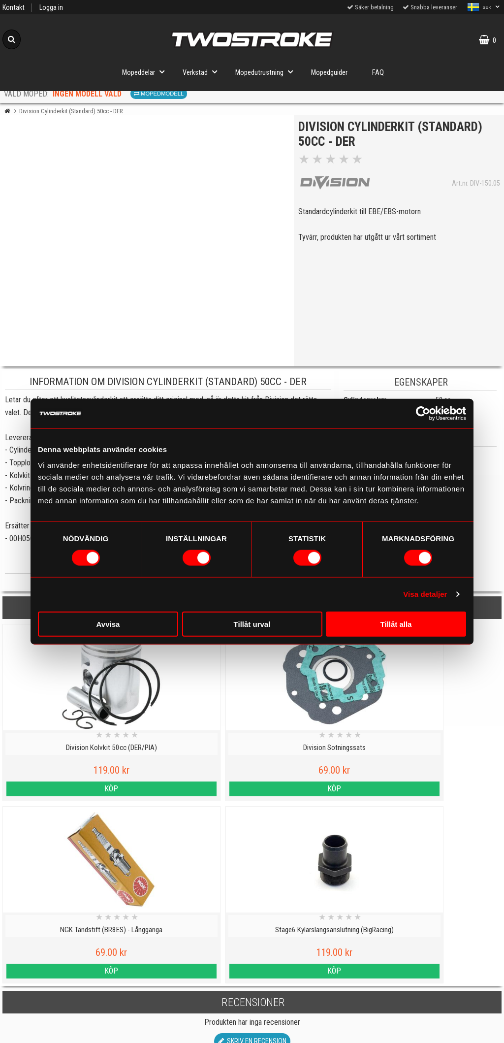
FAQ (378, 72)
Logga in (51, 7)
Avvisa (108, 623)
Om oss (315, 986)
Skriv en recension (252, 859)
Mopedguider (329, 72)
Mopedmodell (159, 94)
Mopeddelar (146, 71)
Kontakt (13, 7)
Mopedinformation (188, 961)
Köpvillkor (62, 1030)
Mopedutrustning (267, 71)
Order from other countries (189, 1030)
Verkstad (203, 71)
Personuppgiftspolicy (62, 939)
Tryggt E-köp (189, 1007)
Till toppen (252, 899)
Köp (63, 788)
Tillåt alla (396, 623)
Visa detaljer (425, 594)
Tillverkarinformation (189, 984)
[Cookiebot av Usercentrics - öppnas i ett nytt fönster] (423, 413)
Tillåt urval (252, 623)
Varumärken (63, 1007)
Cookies (62, 984)
